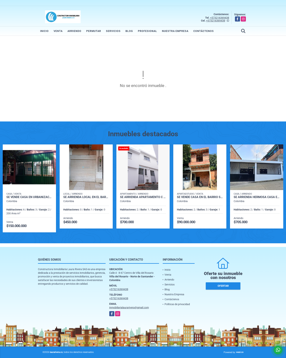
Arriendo (74, 31)
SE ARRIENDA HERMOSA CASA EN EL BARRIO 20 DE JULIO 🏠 (257, 197)
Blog (129, 31)
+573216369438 (219, 17)
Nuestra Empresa (175, 31)
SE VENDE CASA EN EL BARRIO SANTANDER (200, 197)
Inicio (44, 31)
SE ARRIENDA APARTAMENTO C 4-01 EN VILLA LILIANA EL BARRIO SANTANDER (143, 197)
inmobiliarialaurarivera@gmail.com (129, 307)
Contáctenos (203, 31)
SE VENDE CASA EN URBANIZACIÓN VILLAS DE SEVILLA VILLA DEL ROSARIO (29, 197)
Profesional (147, 31)
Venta (58, 31)
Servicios (113, 31)
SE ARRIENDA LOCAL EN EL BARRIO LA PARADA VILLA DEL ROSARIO (86, 197)
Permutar (93, 31)
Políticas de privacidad (177, 304)
